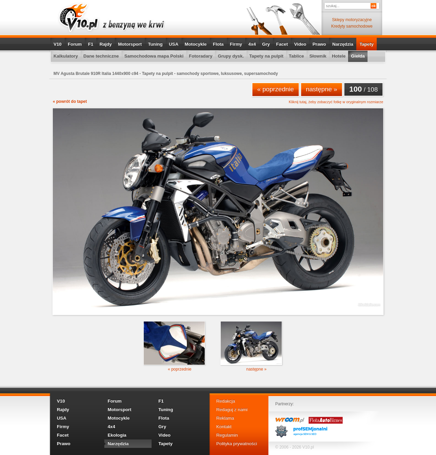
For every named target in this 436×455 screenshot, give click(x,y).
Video (300, 44)
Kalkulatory (65, 56)
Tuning (155, 44)
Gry (266, 44)
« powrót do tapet (70, 101)
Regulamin (227, 435)
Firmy (236, 44)
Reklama (225, 418)
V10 (57, 44)
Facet (282, 44)
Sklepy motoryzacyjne (352, 19)
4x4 (252, 44)
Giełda (357, 56)
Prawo (319, 44)
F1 (90, 44)
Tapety (366, 44)
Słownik (317, 56)
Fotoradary (201, 56)
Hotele (338, 56)
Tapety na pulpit (266, 56)
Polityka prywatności (236, 443)
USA (173, 44)
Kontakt (224, 426)
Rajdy (105, 44)
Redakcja (225, 401)
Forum (75, 44)
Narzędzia (342, 44)
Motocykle (196, 44)
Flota (218, 44)
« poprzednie (275, 89)
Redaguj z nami (232, 409)
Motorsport (130, 44)
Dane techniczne (101, 56)
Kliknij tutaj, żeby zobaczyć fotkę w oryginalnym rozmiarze (336, 102)
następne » (321, 89)
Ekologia (117, 435)
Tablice (296, 56)
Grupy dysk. (231, 56)
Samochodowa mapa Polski (154, 56)
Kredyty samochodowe (351, 26)
